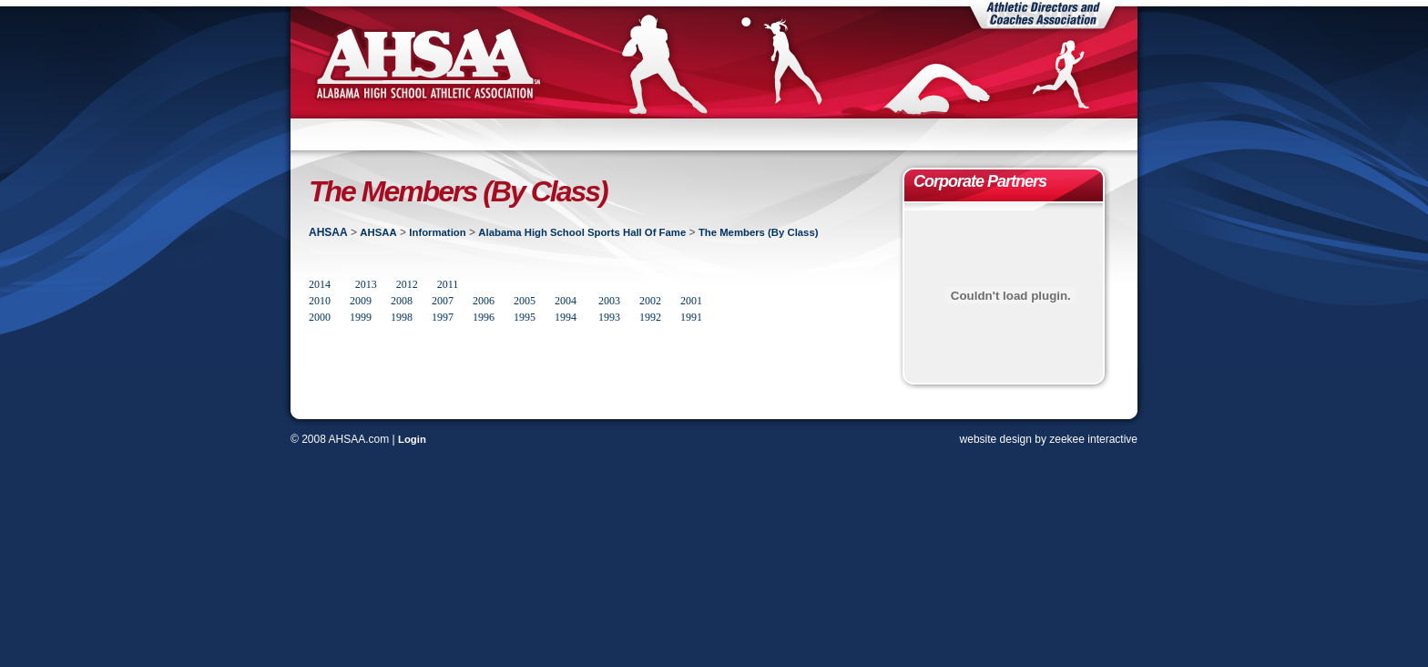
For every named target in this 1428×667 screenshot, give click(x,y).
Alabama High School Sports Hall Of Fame (582, 232)
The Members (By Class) (759, 232)
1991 (691, 317)
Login (412, 439)
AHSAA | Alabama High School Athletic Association (427, 62)
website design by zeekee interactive (1048, 439)
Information (437, 232)
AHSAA (328, 232)
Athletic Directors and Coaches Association (1043, 14)
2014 (320, 284)
